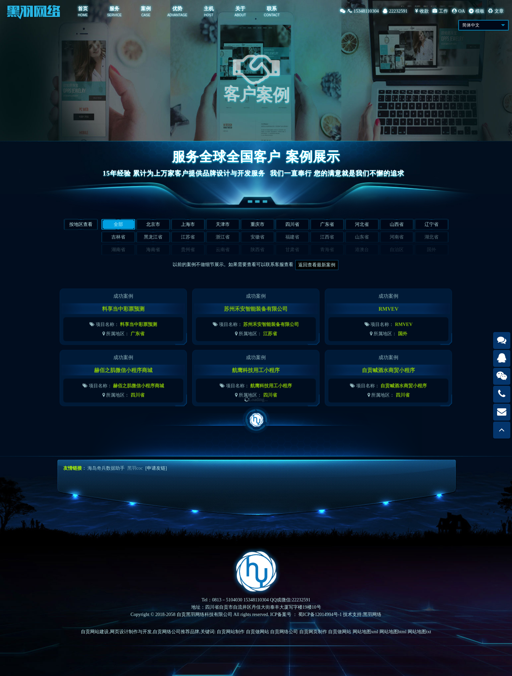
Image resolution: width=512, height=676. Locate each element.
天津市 (223, 224)
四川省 (292, 224)
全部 (118, 224)
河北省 (362, 224)
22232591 (395, 11)
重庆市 (257, 224)
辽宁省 (431, 224)
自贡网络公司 (284, 631)
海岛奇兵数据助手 (106, 468)
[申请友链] (156, 468)
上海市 (188, 224)
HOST (208, 15)
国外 (431, 249)
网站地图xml (365, 631)
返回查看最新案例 (316, 264)
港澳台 (362, 249)
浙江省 (223, 237)
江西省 (327, 237)
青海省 (327, 249)
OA (458, 11)
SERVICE (114, 15)
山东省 (362, 237)
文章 (496, 11)
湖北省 (431, 237)
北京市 (153, 224)
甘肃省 (292, 249)
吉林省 (118, 237)
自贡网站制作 (231, 631)
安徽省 (257, 237)
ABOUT (240, 15)
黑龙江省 (153, 237)
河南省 (397, 237)
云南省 (223, 249)
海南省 (153, 249)
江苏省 (188, 237)
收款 (422, 11)
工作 (440, 11)
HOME (83, 15)
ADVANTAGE (177, 15)
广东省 (327, 224)
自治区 (397, 249)
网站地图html (393, 631)
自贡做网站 (257, 631)
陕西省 (257, 249)
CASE (145, 15)
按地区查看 (80, 224)
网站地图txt (419, 631)
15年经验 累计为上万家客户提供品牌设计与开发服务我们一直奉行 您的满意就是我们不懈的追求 (256, 173)
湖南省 (118, 249)
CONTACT (272, 15)
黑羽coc (135, 468)
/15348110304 (359, 11)
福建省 (292, 237)
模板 (476, 11)
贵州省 (188, 249)
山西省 (397, 224)
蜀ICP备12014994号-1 (320, 614)
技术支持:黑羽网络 (362, 614)
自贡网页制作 (313, 631)
